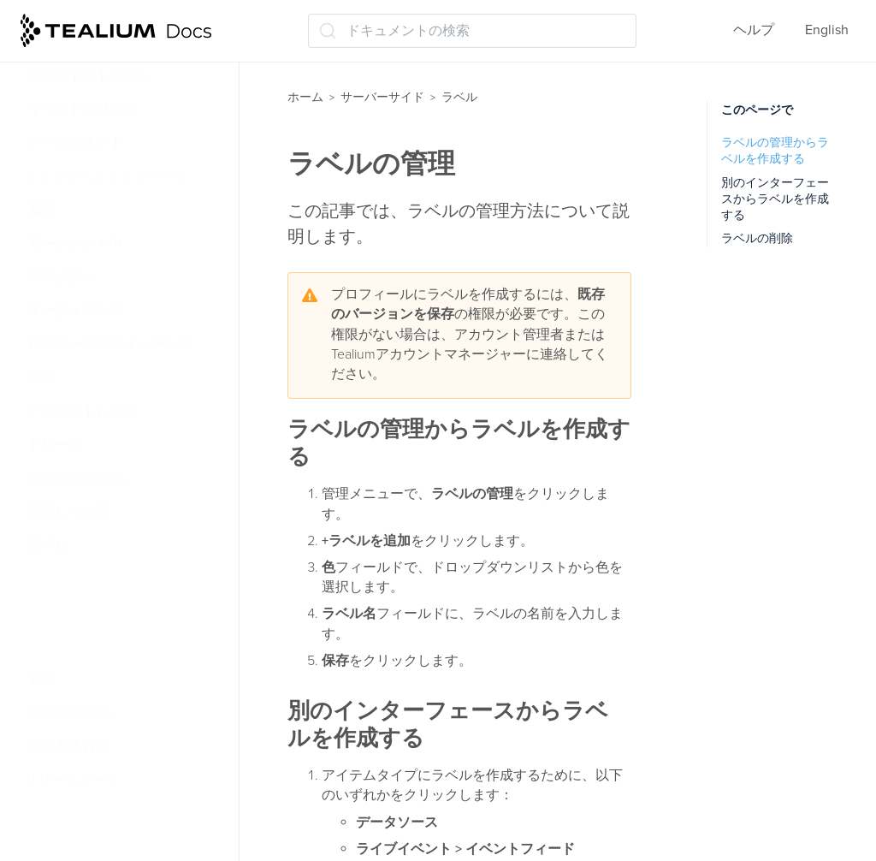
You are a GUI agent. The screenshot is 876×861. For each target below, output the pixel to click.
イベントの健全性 (82, 109)
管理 (41, 679)
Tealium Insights (76, 478)
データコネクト (75, 142)
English (827, 30)
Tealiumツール (71, 712)
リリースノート (72, 780)
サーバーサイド (382, 97)
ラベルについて (87, 579)
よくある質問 (68, 747)
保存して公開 (68, 511)
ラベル (47, 545)
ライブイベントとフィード (106, 176)
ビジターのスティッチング (109, 344)
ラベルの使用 (80, 646)
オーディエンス (75, 310)
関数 (41, 377)
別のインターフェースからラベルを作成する (775, 199)
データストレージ (82, 411)
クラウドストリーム (89, 76)
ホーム (305, 97)
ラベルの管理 (80, 612)
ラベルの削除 (757, 238)
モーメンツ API (74, 243)
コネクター (61, 277)
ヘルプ (753, 30)
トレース (54, 445)
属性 (41, 210)
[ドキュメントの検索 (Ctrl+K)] (472, 31)
